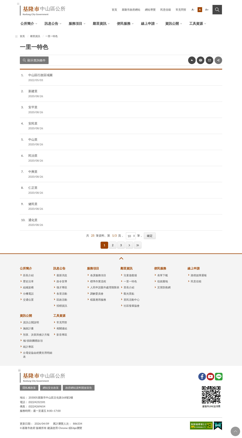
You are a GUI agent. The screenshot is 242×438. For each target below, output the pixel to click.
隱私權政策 (29, 387)
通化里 (32, 220)
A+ (207, 9)
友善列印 (200, 60)
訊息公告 (51, 23)
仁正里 (32, 187)
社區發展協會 (132, 305)
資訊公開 (172, 23)
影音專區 (62, 334)
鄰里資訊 (99, 23)
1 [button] (104, 245)
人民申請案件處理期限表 (104, 287)
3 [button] (121, 245)
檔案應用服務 (98, 299)
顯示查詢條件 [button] (36, 60)
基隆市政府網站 (131, 9)
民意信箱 (165, 9)
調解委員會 (96, 293)
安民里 (32, 123)
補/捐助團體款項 (33, 340)
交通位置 (28, 299)
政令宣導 (62, 281)
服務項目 (75, 23)
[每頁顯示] (131, 235)
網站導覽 (150, 9)
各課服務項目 (98, 275)
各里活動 (62, 293)
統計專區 (28, 346)
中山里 (32, 139)
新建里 (32, 91)
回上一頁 (192, 60)
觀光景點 (129, 293)
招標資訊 (62, 305)
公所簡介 (27, 23)
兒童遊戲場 (130, 275)
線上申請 (148, 23)
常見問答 (181, 9)
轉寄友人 (209, 60)
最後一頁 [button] (137, 245)
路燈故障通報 (199, 275)
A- (193, 9)
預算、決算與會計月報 (36, 334)
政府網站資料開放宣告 (78, 387)
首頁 (114, 9)
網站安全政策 (51, 387)
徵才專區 (62, 287)
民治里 (32, 155)
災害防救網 (164, 287)
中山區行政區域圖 (40, 75)
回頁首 (235, 431)
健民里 (32, 204)
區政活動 (62, 299)
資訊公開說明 (31, 322)
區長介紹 (28, 275)
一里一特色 (51, 36)
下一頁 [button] (129, 245)
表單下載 (162, 275)
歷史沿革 (28, 281)
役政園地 (162, 281)
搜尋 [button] (217, 9)
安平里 (32, 107)
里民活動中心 (132, 299)
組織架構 (28, 287)
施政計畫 (28, 328)
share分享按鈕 (218, 60)
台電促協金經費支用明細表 (37, 354)
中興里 (32, 171)
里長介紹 (129, 287)
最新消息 (62, 275)
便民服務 (123, 23)
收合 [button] (121, 258)
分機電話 (28, 293)
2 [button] (113, 245)
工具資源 (196, 23)
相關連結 (62, 328)
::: (18, 3)
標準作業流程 (98, 281)
